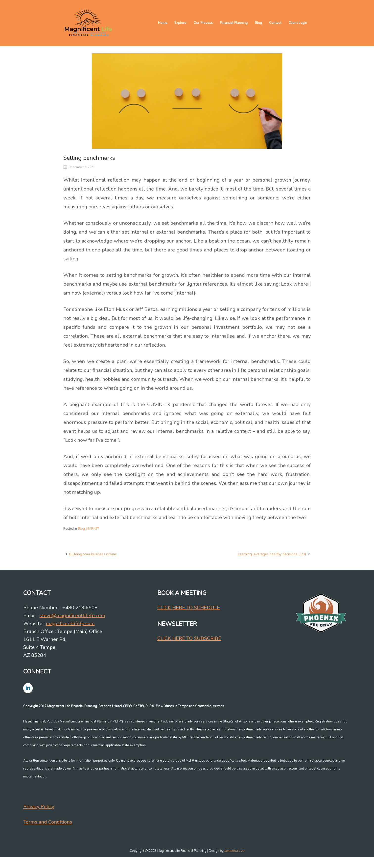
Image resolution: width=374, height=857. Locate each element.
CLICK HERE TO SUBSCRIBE (189, 638)
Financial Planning (234, 22)
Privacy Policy (38, 806)
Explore (180, 22)
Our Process (203, 22)
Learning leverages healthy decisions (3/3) (272, 554)
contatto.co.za (234, 851)
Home (162, 22)
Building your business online (92, 554)
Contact (275, 22)
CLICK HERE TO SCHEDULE (188, 607)
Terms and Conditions (47, 822)
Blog (258, 22)
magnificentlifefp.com (70, 623)
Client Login (297, 22)
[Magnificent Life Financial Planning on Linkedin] (28, 688)
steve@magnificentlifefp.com (72, 615)
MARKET (92, 528)
